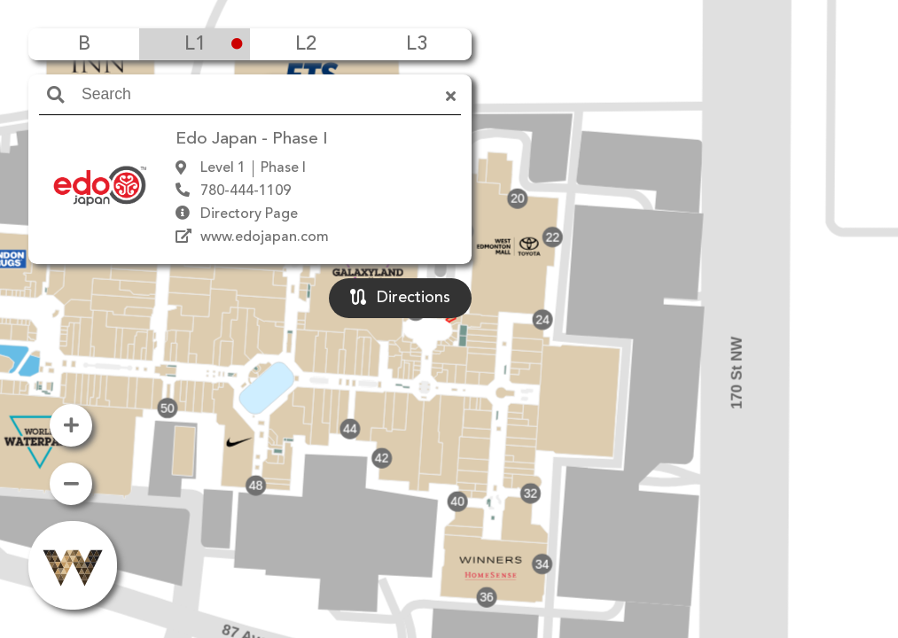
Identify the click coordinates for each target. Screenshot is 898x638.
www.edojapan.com (264, 237)
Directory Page (249, 214)
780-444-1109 (245, 191)
